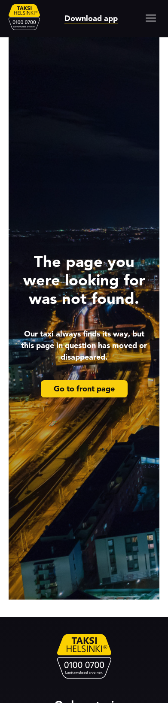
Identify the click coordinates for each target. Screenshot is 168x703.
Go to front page (84, 389)
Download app (91, 18)
